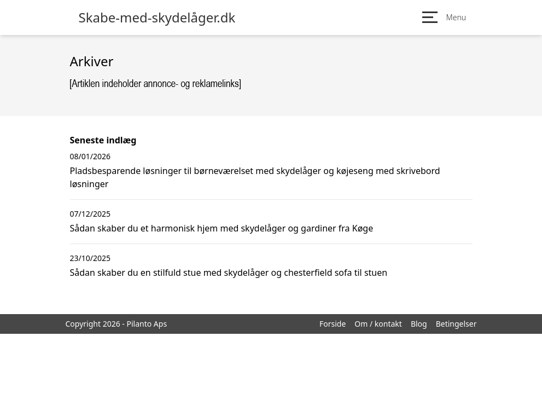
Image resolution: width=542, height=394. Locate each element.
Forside (332, 323)
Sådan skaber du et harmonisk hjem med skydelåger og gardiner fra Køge (222, 228)
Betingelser (456, 323)
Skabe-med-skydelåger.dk (157, 17)
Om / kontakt (378, 323)
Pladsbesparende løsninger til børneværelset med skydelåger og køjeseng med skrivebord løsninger (255, 177)
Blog (419, 323)
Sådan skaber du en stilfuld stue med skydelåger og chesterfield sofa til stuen (229, 272)
